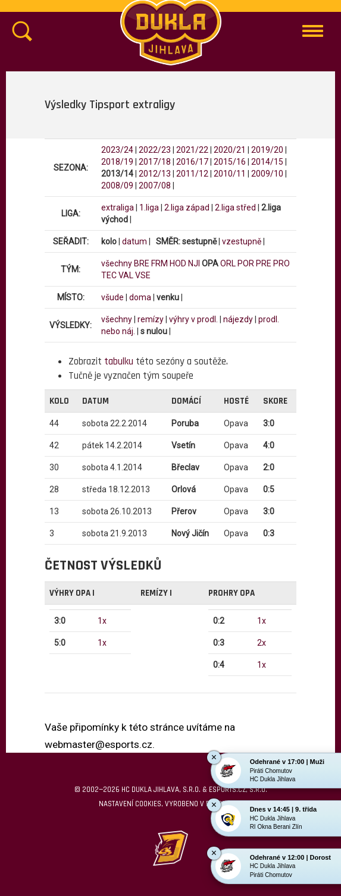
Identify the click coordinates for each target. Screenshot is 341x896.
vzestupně (241, 241)
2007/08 (155, 185)
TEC (109, 275)
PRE (263, 263)
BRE (141, 263)
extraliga (117, 207)
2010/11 (230, 173)
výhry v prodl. (193, 319)
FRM (159, 263)
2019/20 (267, 150)
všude (112, 297)
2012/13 (155, 173)
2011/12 (192, 173)
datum (134, 241)
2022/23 (155, 150)
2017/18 (155, 161)
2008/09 (117, 185)
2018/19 (117, 161)
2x (261, 642)
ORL (228, 263)
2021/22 (192, 150)
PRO (281, 263)
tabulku (118, 361)
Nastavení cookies (130, 804)
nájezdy (238, 319)
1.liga (149, 207)
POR (245, 263)
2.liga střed (235, 207)
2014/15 (267, 161)
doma (140, 297)
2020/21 (230, 150)
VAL (125, 275)
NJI (194, 263)
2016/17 (192, 161)
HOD (178, 263)
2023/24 (117, 150)
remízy (150, 319)
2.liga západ (186, 207)
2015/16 (230, 161)
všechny (116, 263)
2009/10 (267, 173)
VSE (143, 275)
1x (102, 620)
